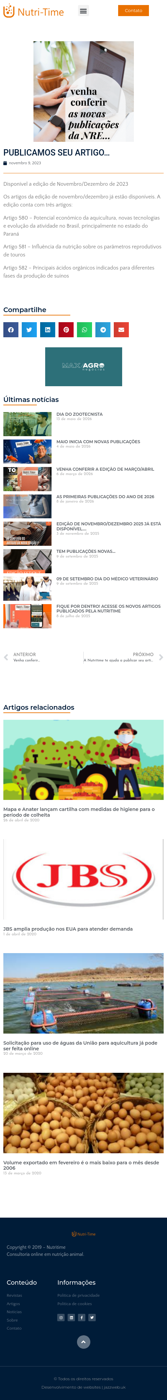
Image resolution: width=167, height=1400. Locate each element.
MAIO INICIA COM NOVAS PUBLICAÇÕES (98, 441)
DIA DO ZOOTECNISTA (80, 414)
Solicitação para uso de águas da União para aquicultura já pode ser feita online (80, 1046)
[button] (83, 10)
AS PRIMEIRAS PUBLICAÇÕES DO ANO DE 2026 (105, 496)
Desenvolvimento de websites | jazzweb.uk (83, 1387)
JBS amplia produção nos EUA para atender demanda (68, 929)
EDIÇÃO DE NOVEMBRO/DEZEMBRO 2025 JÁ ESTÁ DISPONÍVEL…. (109, 526)
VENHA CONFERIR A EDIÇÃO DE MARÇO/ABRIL (105, 469)
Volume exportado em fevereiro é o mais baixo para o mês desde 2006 (81, 1165)
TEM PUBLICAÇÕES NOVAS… (86, 551)
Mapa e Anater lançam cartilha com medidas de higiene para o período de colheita (79, 812)
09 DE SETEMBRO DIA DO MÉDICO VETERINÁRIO (107, 578)
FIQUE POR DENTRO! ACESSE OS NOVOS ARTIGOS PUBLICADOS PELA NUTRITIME (109, 609)
